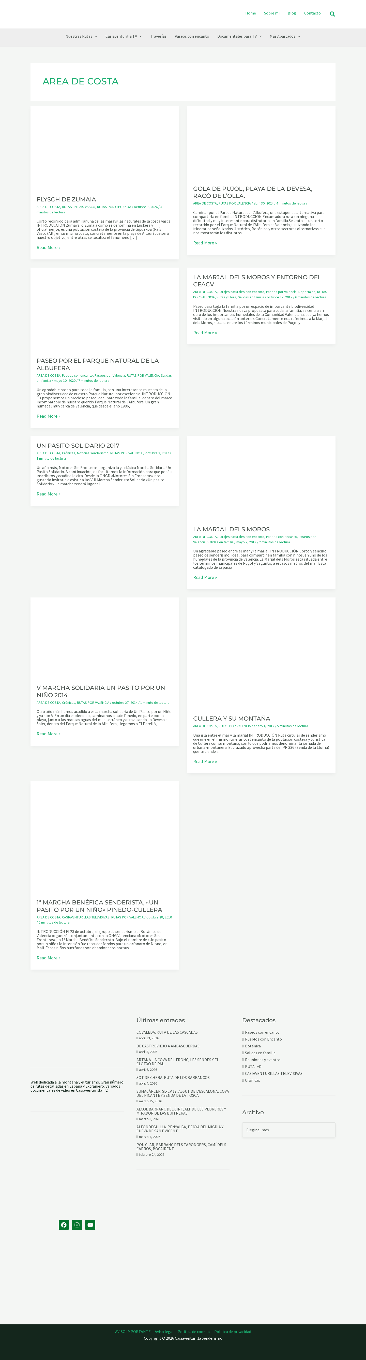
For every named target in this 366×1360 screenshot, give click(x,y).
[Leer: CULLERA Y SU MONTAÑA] (261, 652)
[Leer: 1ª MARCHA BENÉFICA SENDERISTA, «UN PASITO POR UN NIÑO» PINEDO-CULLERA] (104, 836)
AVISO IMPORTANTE (133, 1331)
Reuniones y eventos (263, 1060)
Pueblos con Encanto (263, 1039)
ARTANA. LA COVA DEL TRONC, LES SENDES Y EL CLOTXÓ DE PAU (177, 1062)
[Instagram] (77, 1225)
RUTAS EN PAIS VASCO (78, 206)
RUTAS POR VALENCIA (235, 203)
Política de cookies (194, 1331)
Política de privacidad (232, 1331)
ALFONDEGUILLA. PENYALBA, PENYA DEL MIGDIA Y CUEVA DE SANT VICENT (179, 1129)
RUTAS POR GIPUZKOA (114, 206)
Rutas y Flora (226, 297)
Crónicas (68, 453)
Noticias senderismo (93, 453)
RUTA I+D (253, 1066)
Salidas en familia (251, 297)
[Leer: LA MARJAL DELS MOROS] (261, 477)
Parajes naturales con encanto (241, 291)
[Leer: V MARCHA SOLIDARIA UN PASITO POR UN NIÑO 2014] (104, 637)
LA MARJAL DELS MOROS (231, 529)
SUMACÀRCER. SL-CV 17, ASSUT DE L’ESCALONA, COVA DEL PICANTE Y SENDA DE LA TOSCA (182, 1093)
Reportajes (306, 291)
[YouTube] (90, 1225)
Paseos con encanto (77, 375)
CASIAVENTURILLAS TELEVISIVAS (86, 917)
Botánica (253, 1046)
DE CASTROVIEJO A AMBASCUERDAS (168, 1046)
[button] (333, 14)
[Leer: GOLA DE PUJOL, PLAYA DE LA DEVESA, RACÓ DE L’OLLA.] (261, 142)
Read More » (48, 247)
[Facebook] (64, 1225)
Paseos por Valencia (110, 375)
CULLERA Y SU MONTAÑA (231, 718)
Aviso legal (164, 1331)
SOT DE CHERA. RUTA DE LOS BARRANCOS (173, 1077)
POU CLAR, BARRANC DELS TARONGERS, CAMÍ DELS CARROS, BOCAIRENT (181, 1147)
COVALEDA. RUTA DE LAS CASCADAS (167, 1032)
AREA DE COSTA (48, 206)
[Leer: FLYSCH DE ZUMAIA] (104, 147)
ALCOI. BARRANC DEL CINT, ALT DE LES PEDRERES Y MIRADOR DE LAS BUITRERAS (181, 1111)
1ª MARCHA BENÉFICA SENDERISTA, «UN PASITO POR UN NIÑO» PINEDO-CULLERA (99, 906)
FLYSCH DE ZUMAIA (66, 199)
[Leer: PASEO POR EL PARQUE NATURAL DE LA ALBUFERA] (104, 308)
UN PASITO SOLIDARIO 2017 (78, 445)
